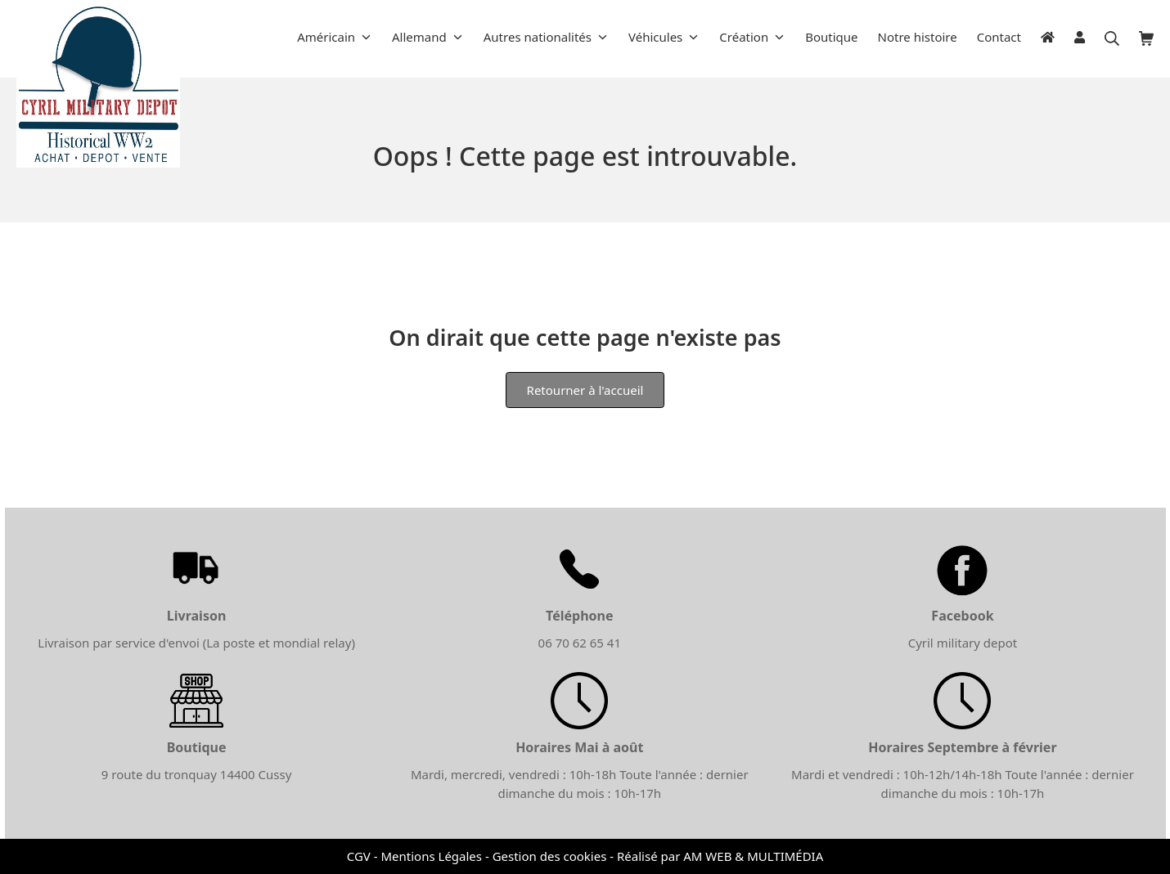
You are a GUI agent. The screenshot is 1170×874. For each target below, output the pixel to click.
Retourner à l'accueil (585, 390)
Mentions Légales (431, 856)
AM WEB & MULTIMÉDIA (753, 856)
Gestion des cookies (550, 856)
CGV (359, 856)
